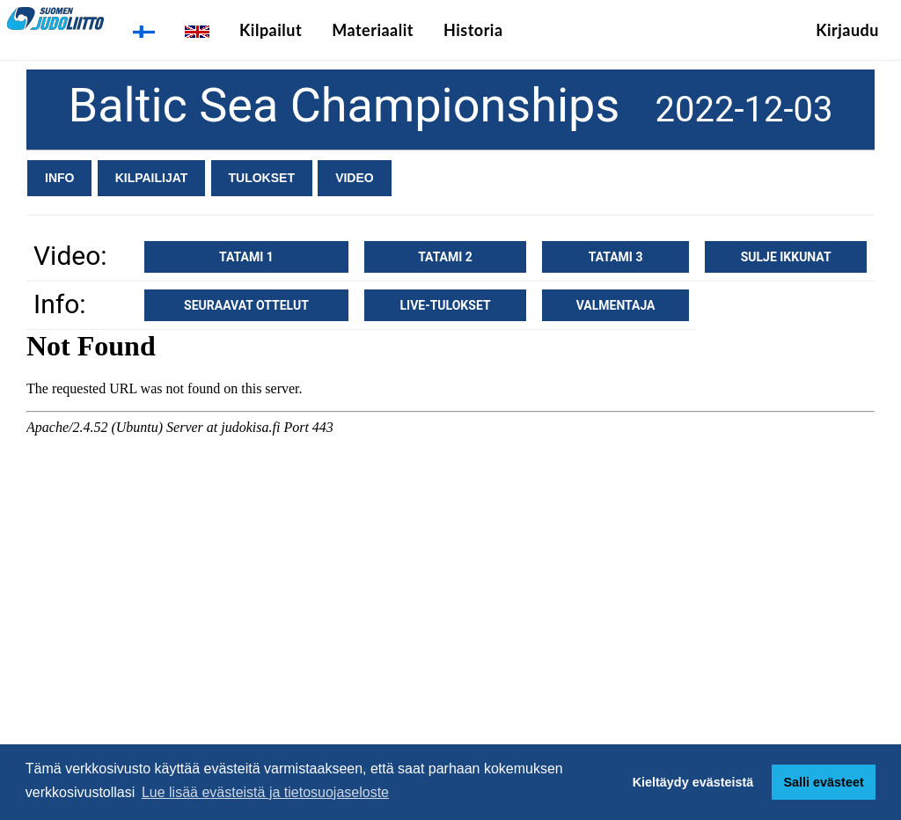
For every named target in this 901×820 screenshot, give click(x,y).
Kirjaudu (847, 30)
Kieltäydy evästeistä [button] (693, 782)
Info (59, 178)
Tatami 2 (445, 257)
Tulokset (262, 178)
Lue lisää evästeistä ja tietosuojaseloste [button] (265, 792)
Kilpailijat (151, 178)
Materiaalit (373, 30)
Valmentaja (616, 305)
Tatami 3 (616, 257)
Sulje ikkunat (786, 257)
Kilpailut (270, 30)
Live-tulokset (444, 305)
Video (354, 178)
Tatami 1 (246, 257)
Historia (473, 30)
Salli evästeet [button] (823, 782)
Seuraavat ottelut (246, 305)
